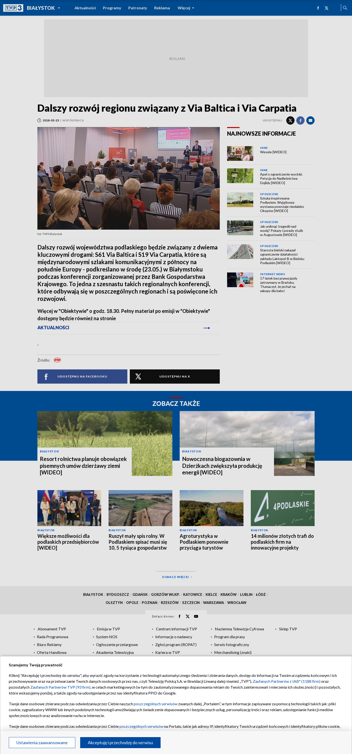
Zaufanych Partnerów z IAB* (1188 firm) (286, 681)
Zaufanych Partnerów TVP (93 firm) (60, 687)
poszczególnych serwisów (155, 703)
